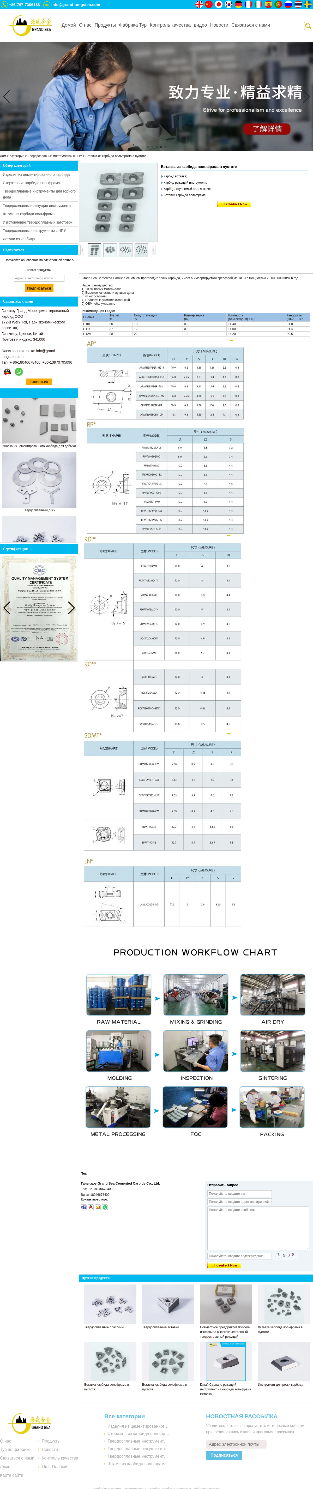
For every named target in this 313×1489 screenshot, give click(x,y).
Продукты (105, 25)
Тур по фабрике (15, 1449)
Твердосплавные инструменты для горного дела (138, 1441)
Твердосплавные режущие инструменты (37, 205)
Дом (3, 156)
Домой (69, 25)
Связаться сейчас (39, 382)
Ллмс (5, 1466)
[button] (148, 147)
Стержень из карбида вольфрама (31, 183)
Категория (17, 156)
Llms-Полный (54, 1466)
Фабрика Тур (133, 25)
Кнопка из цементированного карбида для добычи (39, 447)
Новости (219, 25)
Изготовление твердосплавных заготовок (37, 222)
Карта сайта (11, 1475)
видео (200, 25)
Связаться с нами (250, 25)
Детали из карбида (19, 239)
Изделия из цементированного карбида (36, 174)
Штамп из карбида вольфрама (29, 214)
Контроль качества (170, 25)
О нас (85, 25)
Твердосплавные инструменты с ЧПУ (55, 156)
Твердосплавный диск (39, 511)
